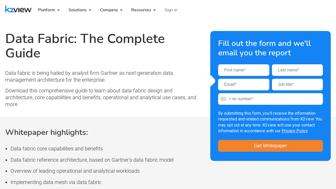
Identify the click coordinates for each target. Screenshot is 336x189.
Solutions (78, 10)
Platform (46, 10)
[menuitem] (171, 10)
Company (109, 10)
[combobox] (225, 98)
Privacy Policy (295, 130)
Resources (141, 10)
